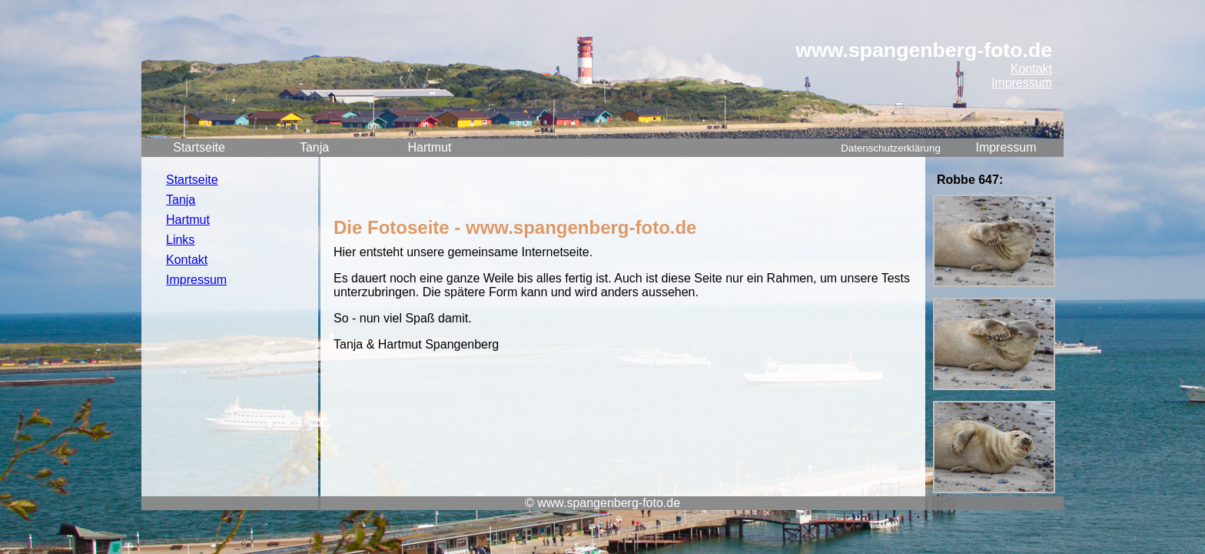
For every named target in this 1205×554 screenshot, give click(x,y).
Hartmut (430, 147)
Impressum (1021, 82)
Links (180, 239)
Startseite (199, 147)
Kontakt (1031, 68)
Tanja (314, 147)
